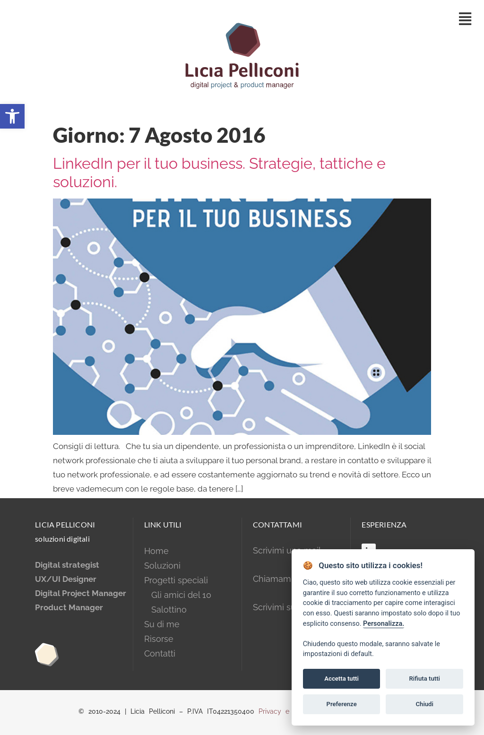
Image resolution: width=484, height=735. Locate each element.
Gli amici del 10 (177, 595)
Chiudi (424, 704)
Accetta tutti (341, 678)
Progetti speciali (176, 580)
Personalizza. (383, 624)
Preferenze (342, 704)
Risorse (158, 639)
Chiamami (273, 579)
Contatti (159, 653)
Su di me (162, 624)
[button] (12, 116)
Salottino (165, 609)
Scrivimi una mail (287, 550)
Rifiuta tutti (424, 678)
